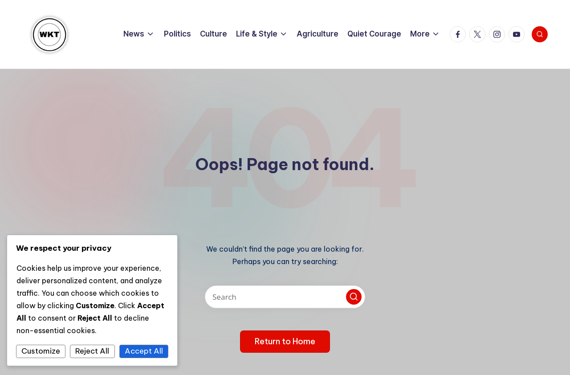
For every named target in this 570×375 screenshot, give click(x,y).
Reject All (92, 351)
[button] (354, 297)
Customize (40, 351)
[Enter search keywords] (285, 296)
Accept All (144, 351)
